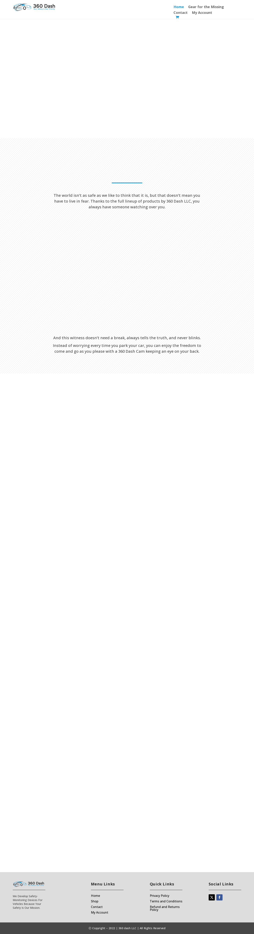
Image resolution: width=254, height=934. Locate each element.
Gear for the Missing (206, 7)
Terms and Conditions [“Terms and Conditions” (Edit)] (166, 901)
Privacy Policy (159, 896)
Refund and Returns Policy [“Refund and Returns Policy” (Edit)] (165, 908)
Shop (94, 901)
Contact (181, 13)
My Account (202, 13)
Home (179, 7)
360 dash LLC (127, 928)
